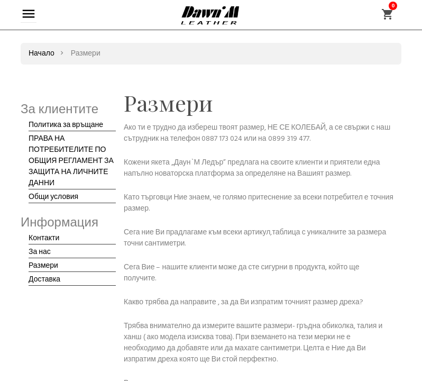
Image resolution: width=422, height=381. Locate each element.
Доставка (44, 279)
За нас (40, 252)
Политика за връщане (66, 125)
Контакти (44, 238)
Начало (41, 54)
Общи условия (53, 197)
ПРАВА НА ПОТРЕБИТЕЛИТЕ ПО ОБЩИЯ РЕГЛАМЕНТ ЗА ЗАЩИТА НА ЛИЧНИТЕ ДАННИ (71, 161)
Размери (43, 265)
